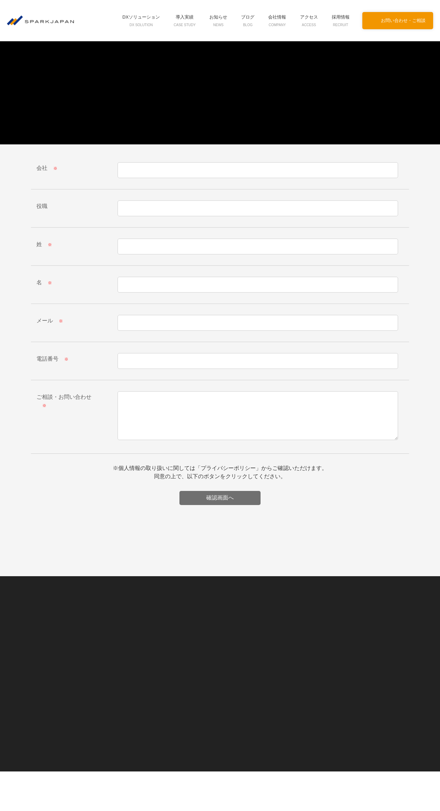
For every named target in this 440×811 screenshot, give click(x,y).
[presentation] (220, 503)
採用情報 (341, 21)
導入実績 (186, 21)
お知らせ (219, 21)
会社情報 (277, 21)
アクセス (309, 21)
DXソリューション (143, 21)
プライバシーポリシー (228, 467)
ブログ (248, 21)
